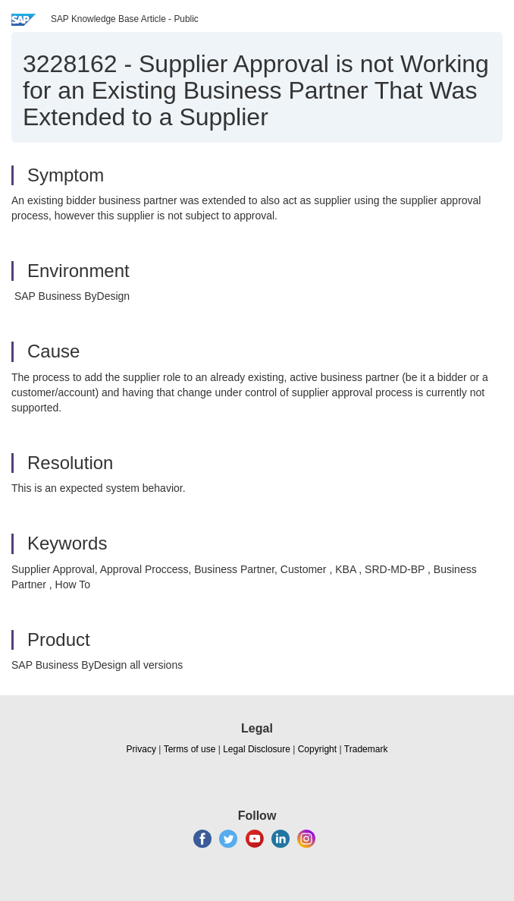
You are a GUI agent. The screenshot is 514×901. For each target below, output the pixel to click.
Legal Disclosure (256, 749)
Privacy (141, 749)
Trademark (366, 749)
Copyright (317, 749)
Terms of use (190, 749)
